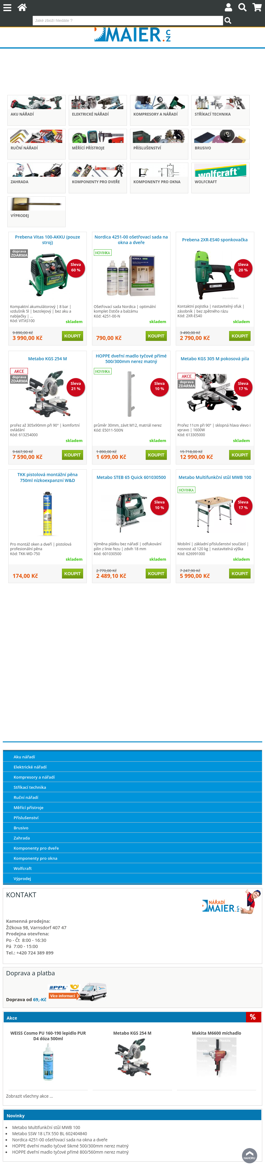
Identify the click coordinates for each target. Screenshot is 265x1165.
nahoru (249, 1155)
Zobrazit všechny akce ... (29, 1096)
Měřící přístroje (88, 148)
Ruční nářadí (24, 148)
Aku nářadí (22, 114)
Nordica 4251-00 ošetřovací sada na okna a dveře (131, 239)
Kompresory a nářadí (155, 114)
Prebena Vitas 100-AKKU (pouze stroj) (47, 239)
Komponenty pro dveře (96, 181)
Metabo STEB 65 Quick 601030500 (131, 477)
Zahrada (20, 181)
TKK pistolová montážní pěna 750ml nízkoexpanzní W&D (47, 477)
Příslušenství (147, 148)
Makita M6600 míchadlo (216, 1033)
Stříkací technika (213, 114)
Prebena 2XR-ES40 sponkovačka (215, 240)
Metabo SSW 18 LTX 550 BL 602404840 (49, 1133)
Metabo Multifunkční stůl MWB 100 (215, 477)
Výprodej (20, 215)
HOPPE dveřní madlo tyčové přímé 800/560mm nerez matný (70, 1152)
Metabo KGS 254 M (47, 358)
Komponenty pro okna (156, 181)
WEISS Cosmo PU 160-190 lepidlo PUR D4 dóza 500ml (48, 1035)
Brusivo (203, 148)
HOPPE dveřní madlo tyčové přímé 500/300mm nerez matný (131, 358)
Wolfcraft (206, 181)
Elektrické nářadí (90, 114)
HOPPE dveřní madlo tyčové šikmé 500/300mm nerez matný (70, 1146)
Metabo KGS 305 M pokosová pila (215, 358)
